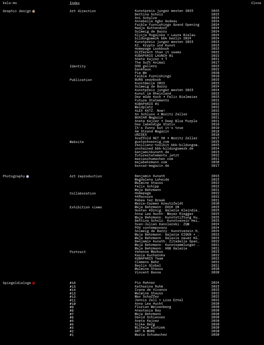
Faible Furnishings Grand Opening (167, 25)
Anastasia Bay (148, 310)
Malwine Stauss (149, 183)
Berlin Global (148, 266)
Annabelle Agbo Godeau (156, 21)
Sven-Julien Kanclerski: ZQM (162, 224)
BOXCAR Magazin (149, 118)
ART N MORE (145, 331)
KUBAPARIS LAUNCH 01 (154, 56)
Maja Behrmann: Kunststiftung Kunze (168, 217)
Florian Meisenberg (153, 307)
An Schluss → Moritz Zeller (161, 114)
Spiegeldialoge (17, 283)
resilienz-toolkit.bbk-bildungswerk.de (168, 145)
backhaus (143, 69)
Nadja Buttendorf (151, 28)
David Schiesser (150, 317)
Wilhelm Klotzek (150, 328)
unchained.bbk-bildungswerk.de (164, 149)
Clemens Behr (147, 262)
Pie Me (141, 73)
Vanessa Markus (149, 252)
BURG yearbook (148, 80)
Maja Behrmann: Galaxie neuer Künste (168, 238)
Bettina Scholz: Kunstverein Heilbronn (168, 221)
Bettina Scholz (149, 14)
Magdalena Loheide (152, 180)
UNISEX (141, 135)
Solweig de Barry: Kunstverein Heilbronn (168, 231)
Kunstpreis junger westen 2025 (164, 11)
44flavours (144, 197)
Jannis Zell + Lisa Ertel (159, 300)
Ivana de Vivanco (151, 290)
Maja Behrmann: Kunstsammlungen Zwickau (168, 245)
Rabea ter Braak (150, 200)
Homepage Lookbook (152, 49)
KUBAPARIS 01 (147, 104)
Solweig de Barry (151, 32)
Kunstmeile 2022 (150, 83)
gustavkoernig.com (152, 142)
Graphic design (17, 11)
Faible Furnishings (153, 76)
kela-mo (10, 3)
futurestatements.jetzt (157, 155)
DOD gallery (146, 66)
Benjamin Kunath (150, 176)
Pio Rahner (145, 283)
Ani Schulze (146, 18)
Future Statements (152, 100)
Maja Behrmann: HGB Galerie (161, 248)
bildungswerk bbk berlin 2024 (163, 38)
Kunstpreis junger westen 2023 (164, 42)
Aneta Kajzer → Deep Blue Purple (166, 121)
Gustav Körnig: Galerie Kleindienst (168, 210)
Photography (14, 176)
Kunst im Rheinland (153, 94)
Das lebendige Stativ (155, 124)
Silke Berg (145, 324)
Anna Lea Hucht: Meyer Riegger (164, 214)
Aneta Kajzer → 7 (151, 59)
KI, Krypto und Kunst (155, 45)
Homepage (143, 193)
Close (256, 3)
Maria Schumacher (151, 335)
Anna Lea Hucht (149, 304)
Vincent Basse (148, 272)
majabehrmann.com (151, 162)
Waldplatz (144, 107)
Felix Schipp (147, 186)
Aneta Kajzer (147, 321)
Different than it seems (158, 52)
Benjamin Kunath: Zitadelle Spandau (168, 241)
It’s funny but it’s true (159, 128)
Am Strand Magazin (152, 131)
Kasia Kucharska (150, 255)
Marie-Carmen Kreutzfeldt (159, 204)
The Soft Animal (150, 63)
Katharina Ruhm (149, 287)
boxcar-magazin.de (152, 166)
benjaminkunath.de (152, 152)
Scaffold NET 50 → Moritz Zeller (166, 138)
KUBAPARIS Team (149, 259)
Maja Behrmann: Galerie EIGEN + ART (168, 235)
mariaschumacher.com (154, 159)
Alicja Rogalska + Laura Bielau (165, 35)
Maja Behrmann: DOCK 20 (157, 207)
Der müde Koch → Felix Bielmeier (166, 97)
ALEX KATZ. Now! (150, 111)
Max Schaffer (147, 297)
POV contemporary (151, 228)
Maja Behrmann (148, 190)
